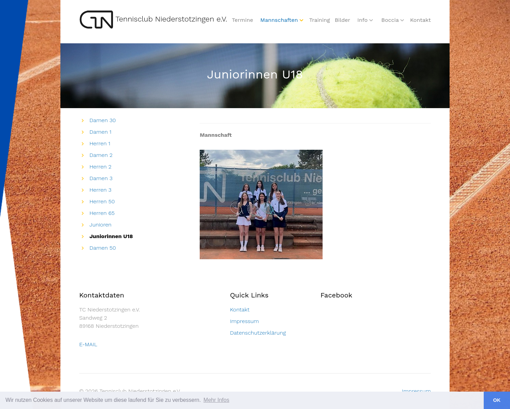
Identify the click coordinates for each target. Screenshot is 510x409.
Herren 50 (102, 201)
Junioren (100, 224)
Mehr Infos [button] (216, 400)
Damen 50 (102, 248)
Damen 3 (101, 178)
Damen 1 (100, 132)
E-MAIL (88, 344)
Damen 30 (102, 120)
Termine (242, 20)
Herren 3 (100, 190)
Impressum (244, 321)
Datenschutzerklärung (258, 333)
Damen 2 (101, 155)
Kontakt (420, 20)
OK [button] (497, 400)
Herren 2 (100, 166)
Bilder (342, 20)
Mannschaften (279, 20)
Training (319, 20)
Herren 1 (99, 143)
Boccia (390, 20)
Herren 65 (102, 213)
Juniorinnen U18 (111, 236)
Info (362, 20)
